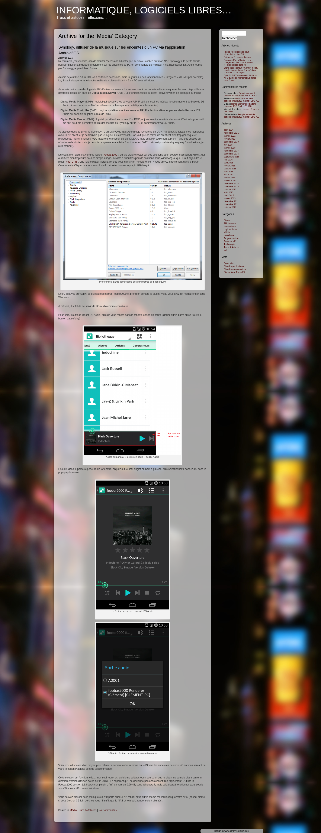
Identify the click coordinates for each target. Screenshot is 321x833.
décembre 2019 (231, 142)
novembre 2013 (231, 186)
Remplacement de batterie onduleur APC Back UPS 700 (241, 94)
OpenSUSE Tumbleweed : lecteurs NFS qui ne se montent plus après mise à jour (240, 77)
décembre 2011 (231, 201)
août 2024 (229, 130)
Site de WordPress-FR (234, 272)
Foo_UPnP (72, 161)
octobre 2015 (230, 168)
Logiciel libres (230, 229)
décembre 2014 (231, 183)
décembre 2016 (231, 154)
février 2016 (229, 166)
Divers (227, 220)
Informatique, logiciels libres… (144, 10)
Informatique (230, 226)
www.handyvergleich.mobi (236, 831)
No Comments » (108, 810)
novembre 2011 (231, 204)
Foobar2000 (110, 154)
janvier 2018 (229, 148)
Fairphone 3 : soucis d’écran (237, 57)
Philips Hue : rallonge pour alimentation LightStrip (236, 53)
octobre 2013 (230, 189)
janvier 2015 (229, 180)
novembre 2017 (231, 151)
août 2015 (229, 171)
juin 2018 (228, 145)
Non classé (229, 235)
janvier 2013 (229, 198)
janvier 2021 (229, 136)
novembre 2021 (231, 133)
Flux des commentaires (235, 269)
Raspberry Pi (230, 241)
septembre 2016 (231, 157)
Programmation (231, 238)
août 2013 (229, 192)
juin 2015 (228, 174)
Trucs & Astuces (87, 810)
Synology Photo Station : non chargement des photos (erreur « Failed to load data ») (238, 62)
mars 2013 (229, 195)
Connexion (229, 263)
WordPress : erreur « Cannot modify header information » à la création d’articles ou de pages (241, 70)
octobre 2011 (230, 207)
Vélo (226, 250)
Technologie (229, 244)
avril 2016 (228, 163)
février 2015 (229, 177)
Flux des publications (234, 266)
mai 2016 (228, 160)
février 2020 (229, 139)
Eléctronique (230, 223)
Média (73, 810)
